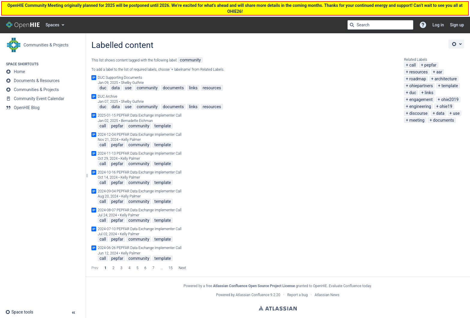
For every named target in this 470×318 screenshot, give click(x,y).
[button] (423, 25)
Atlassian (278, 308)
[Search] (352, 24)
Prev (94, 268)
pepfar (430, 65)
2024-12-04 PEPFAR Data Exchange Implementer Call (140, 134)
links (429, 92)
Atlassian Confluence (252, 295)
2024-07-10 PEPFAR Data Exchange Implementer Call (140, 229)
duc (412, 92)
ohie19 (446, 106)
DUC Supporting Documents (120, 78)
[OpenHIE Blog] (42, 107)
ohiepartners (421, 85)
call (412, 65)
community (190, 60)
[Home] (42, 71)
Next (182, 268)
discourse (418, 113)
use (456, 113)
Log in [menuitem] (438, 24)
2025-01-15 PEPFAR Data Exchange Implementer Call (140, 115)
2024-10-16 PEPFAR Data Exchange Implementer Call (140, 172)
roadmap (417, 78)
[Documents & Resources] (42, 80)
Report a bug (297, 295)
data (440, 113)
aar (439, 72)
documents (443, 120)
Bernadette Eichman (137, 121)
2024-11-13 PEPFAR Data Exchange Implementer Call (140, 153)
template (450, 85)
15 (171, 268)
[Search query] (380, 25)
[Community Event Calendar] (42, 98)
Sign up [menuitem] (457, 24)
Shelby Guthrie (132, 83)
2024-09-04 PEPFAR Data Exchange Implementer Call (140, 191)
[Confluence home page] (23, 25)
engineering (420, 106)
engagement (421, 99)
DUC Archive (107, 96)
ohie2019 (450, 99)
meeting (416, 120)
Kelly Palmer (131, 140)
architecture (446, 78)
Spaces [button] (52, 24)
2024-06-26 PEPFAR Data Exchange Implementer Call (140, 248)
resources (418, 72)
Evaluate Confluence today (350, 286)
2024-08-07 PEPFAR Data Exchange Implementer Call (140, 210)
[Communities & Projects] (42, 89)
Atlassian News (327, 295)
